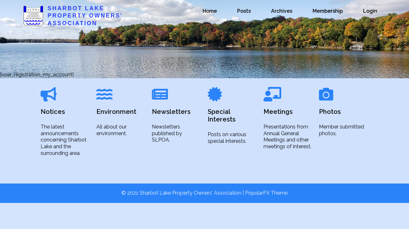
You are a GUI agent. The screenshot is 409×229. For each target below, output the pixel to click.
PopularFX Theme (266, 193)
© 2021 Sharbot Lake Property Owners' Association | (183, 193)
